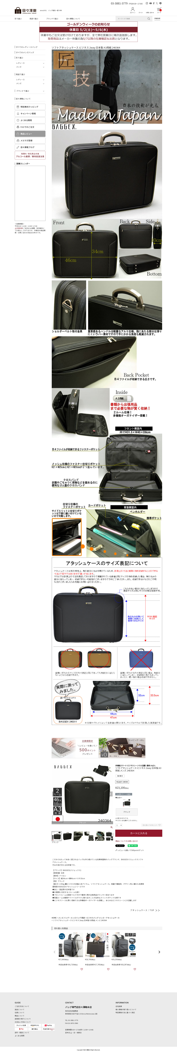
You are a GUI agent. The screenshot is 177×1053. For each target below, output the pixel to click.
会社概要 (119, 1006)
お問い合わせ (150, 12)
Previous (54, 794)
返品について (19, 1009)
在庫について (19, 1012)
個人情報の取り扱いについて (126, 1009)
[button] (55, 952)
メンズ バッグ (63, 918)
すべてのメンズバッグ (25, 52)
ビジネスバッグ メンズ (95, 918)
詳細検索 (157, 18)
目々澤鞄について (73, 18)
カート (159, 11)
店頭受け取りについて (23, 1019)
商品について (19, 1016)
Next (110, 794)
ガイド (141, 12)
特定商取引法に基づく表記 (125, 1012)
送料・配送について (22, 1032)
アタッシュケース (112, 918)
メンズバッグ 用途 (78, 918)
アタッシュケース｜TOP (145, 910)
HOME (54, 918)
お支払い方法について (23, 1022)
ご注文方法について (22, 1006)
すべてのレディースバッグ (26, 47)
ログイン (132, 12)
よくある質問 (19, 1035)
